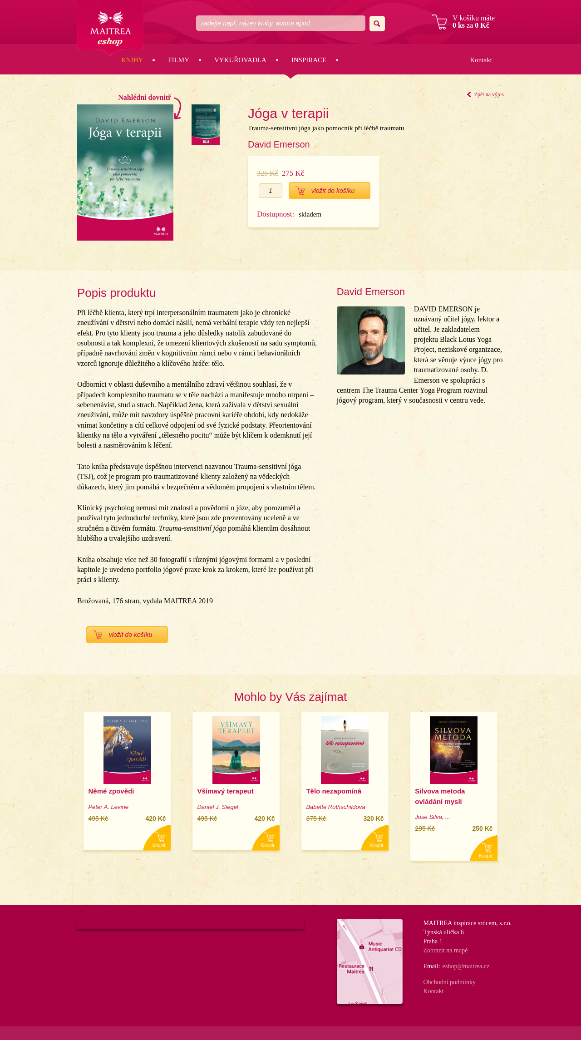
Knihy (132, 60)
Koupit (159, 845)
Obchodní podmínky (449, 982)
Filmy (178, 60)
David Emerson (279, 144)
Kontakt (481, 60)
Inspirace (309, 60)
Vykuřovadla (240, 60)
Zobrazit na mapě (445, 950)
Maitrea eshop (110, 28)
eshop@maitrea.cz (466, 966)
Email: (431, 966)
